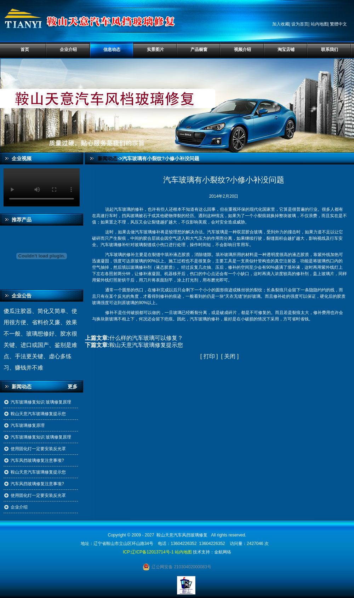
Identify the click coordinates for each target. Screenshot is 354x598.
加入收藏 (280, 24)
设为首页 (299, 24)
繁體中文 (338, 24)
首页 (25, 49)
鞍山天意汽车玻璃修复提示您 (38, 413)
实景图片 (155, 49)
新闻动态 (108, 158)
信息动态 (111, 49)
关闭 (229, 356)
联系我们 (329, 49)
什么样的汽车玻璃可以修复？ (146, 338)
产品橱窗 (198, 49)
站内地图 (319, 24)
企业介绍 (68, 49)
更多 (75, 386)
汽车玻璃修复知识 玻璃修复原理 (41, 402)
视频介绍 (242, 49)
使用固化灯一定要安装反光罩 (38, 448)
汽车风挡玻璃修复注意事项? (37, 460)
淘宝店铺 (286, 49)
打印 (209, 356)
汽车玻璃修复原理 (28, 425)
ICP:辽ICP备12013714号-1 (148, 552)
